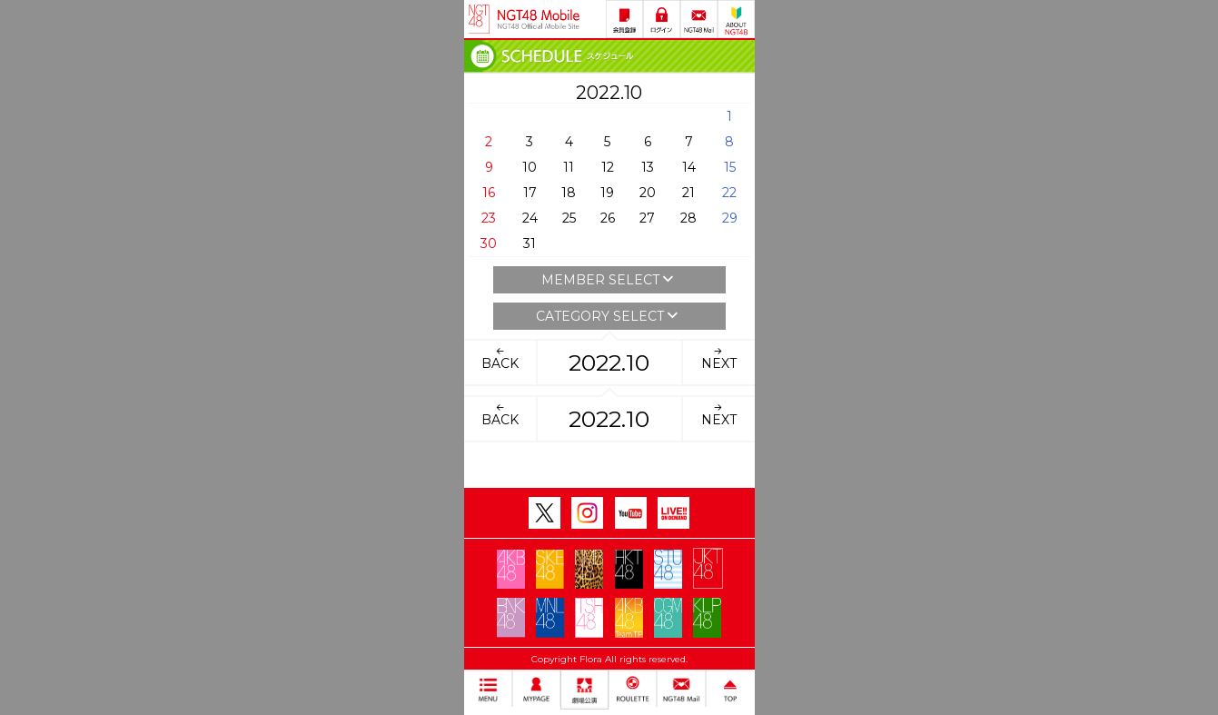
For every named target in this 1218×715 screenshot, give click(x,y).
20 (647, 192)
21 (688, 192)
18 (568, 192)
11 (568, 167)
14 (689, 167)
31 (529, 243)
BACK (500, 358)
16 (488, 192)
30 (488, 243)
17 (530, 192)
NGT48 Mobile (538, 19)
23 (488, 218)
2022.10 (609, 362)
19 (607, 192)
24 (530, 218)
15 (730, 167)
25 (569, 218)
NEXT (719, 358)
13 (647, 167)
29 (730, 218)
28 (688, 218)
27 (647, 218)
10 (529, 167)
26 (607, 218)
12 (607, 167)
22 (729, 192)
